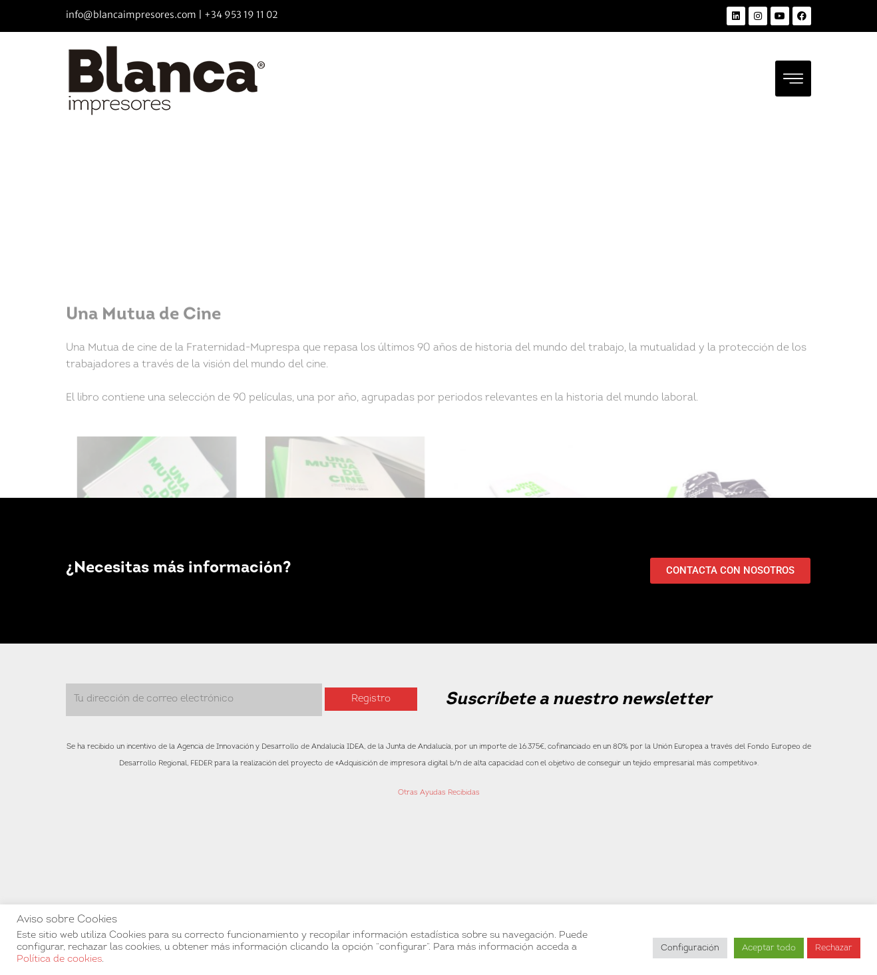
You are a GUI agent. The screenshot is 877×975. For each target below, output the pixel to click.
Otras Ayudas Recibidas (439, 793)
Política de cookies (59, 959)
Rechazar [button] (833, 948)
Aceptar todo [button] (769, 948)
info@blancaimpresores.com (131, 15)
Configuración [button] (690, 948)
